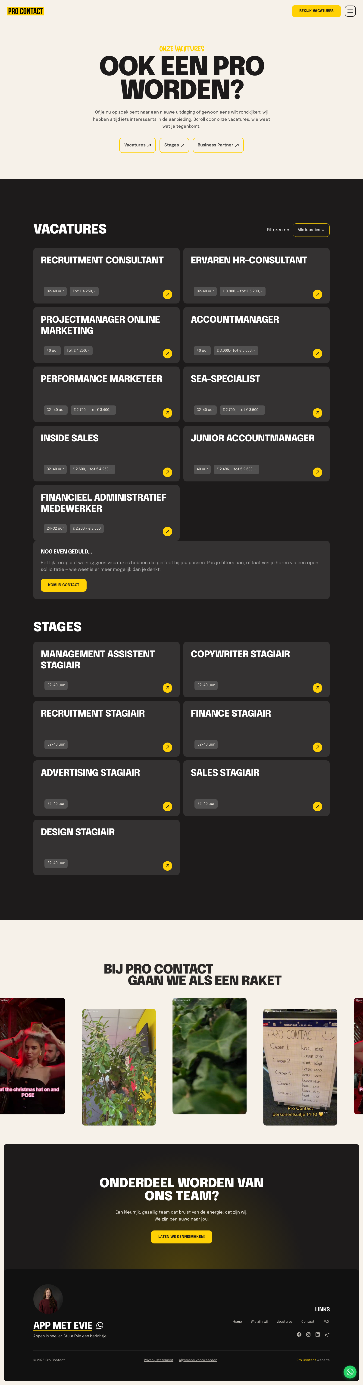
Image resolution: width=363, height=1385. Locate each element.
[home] (25, 11)
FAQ (326, 1321)
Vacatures (285, 1321)
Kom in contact (63, 585)
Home (237, 1321)
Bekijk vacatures (316, 11)
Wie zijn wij (259, 1321)
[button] (350, 11)
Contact (307, 1321)
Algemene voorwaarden (198, 1360)
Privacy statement (158, 1360)
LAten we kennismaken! (181, 1237)
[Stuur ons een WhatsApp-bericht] (350, 1372)
